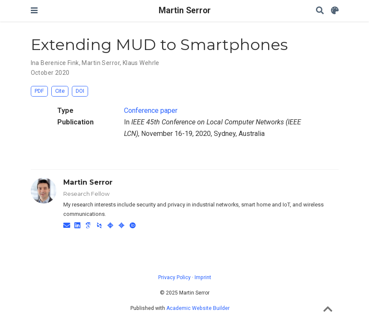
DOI (80, 91)
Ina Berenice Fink (55, 62)
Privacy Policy (174, 277)
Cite (60, 91)
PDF (39, 91)
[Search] (320, 11)
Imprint (203, 277)
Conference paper (150, 110)
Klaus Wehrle (141, 62)
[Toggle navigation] (34, 10)
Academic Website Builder (198, 308)
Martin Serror (185, 10)
